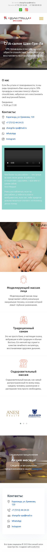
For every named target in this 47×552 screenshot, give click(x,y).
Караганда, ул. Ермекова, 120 (20, 117)
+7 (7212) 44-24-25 (15, 122)
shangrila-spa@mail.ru (27, 2)
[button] (20, 423)
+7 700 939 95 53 (35, 5)
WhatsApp (11, 133)
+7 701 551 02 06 (21, 5)
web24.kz (36, 547)
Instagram (11, 139)
